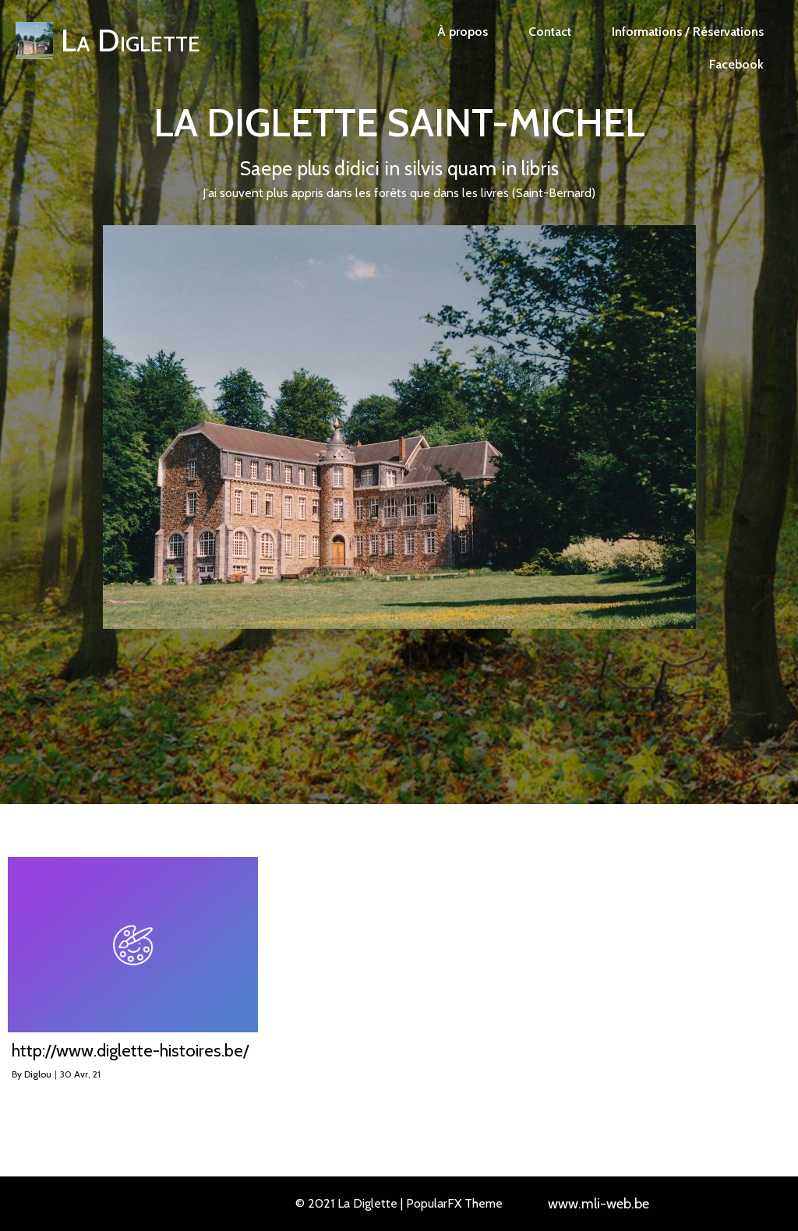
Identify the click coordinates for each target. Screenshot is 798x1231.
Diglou (37, 1074)
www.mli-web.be (598, 1203)
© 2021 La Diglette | (350, 1203)
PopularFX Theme (454, 1203)
